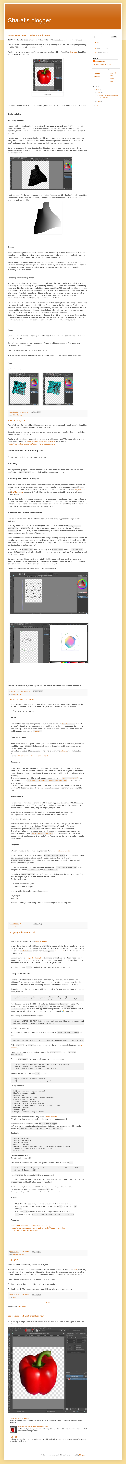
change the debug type (35, 958)
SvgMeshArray (17, 492)
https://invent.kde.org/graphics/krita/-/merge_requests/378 (31, 444)
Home (48, 1303)
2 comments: (25, 1294)
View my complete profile (102, 64)
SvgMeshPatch (81, 489)
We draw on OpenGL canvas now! (33, 756)
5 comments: (25, 1251)
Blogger (81, 1455)
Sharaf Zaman (100, 61)
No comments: (25, 691)
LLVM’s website (51, 1117)
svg (21, 415)
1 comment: (24, 412)
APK (75, 1269)
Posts (97, 48)
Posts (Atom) (21, 1306)
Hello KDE (13, 1260)
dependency (59, 951)
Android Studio (41, 941)
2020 (98, 90)
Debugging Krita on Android (21, 932)
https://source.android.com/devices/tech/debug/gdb (31, 1225)
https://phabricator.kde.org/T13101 (41, 441)
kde (14, 415)
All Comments (100, 52)
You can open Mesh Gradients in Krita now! (29, 35)
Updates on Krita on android (21, 699)
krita (17, 415)
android (15, 927)
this (15, 898)
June (99, 101)
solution (63, 751)
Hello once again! (16, 420)
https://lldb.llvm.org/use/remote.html (25, 1230)
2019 (98, 105)
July (99, 93)
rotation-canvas (63, 851)
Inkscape (73, 52)
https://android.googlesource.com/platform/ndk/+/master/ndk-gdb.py (38, 1228)
